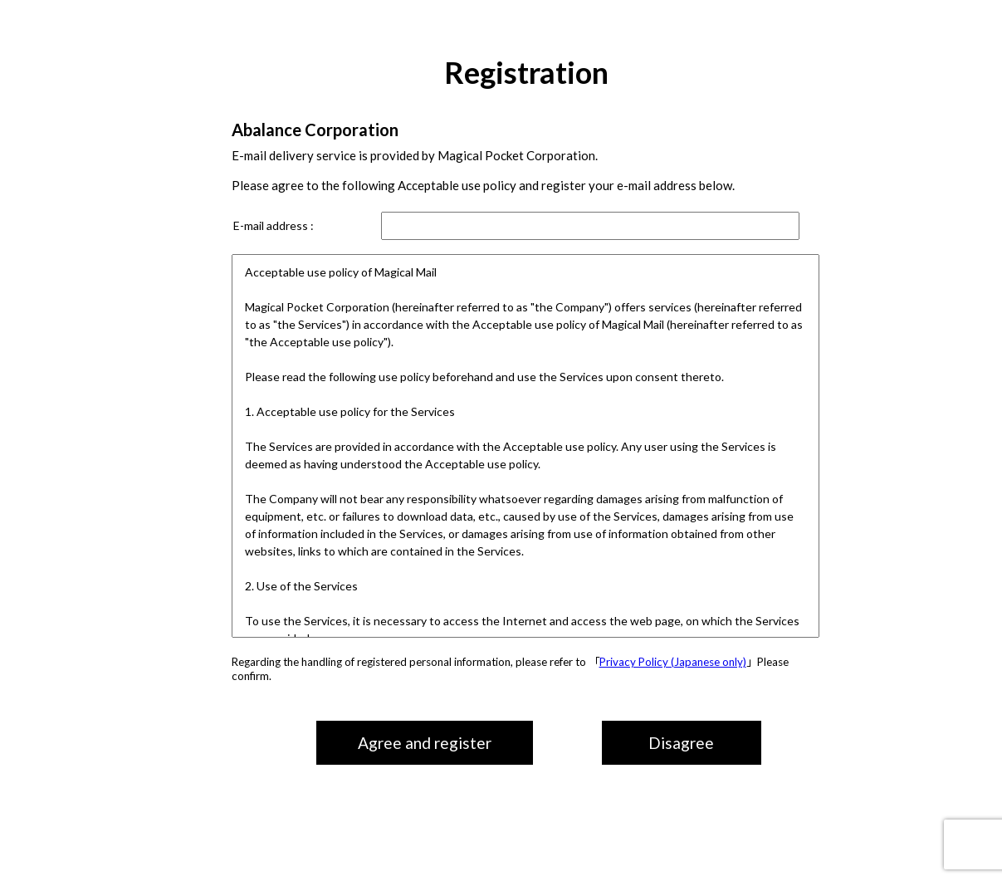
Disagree (681, 742)
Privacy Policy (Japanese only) (672, 661)
